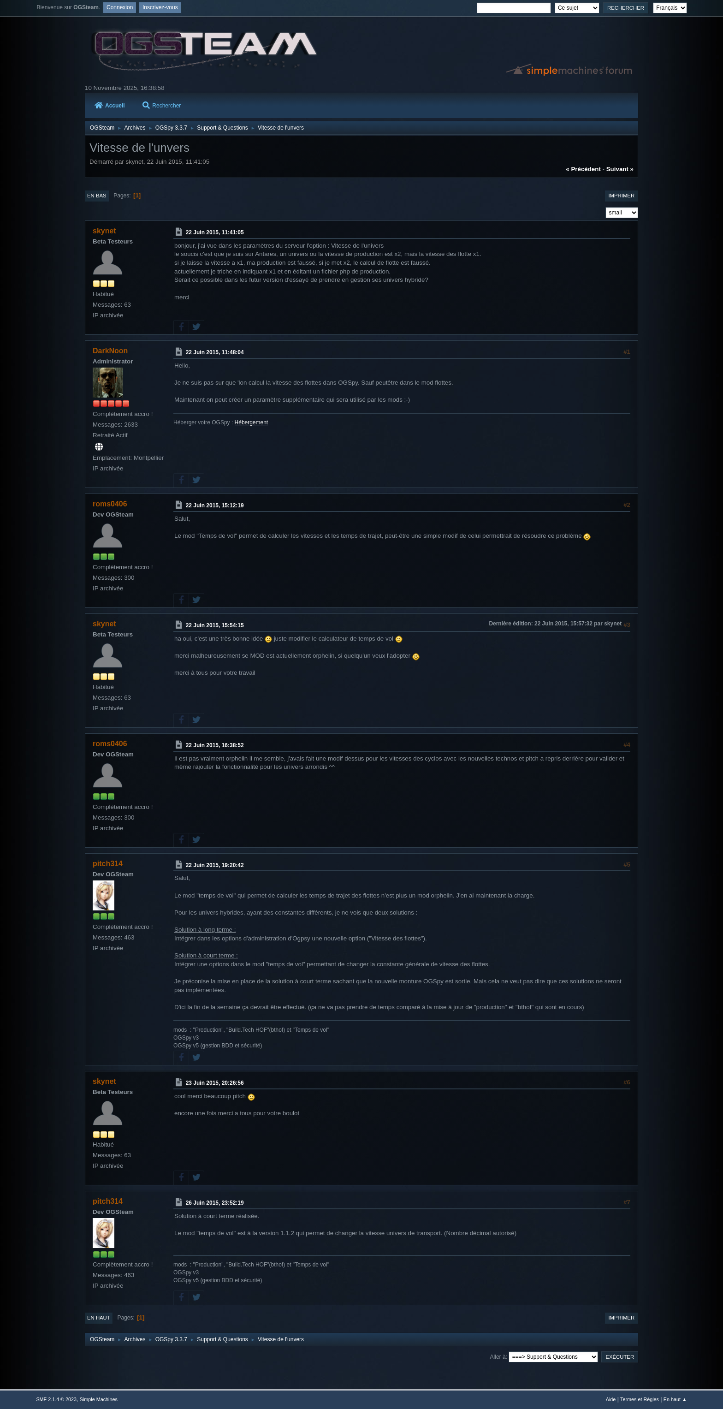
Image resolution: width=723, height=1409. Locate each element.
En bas (97, 195)
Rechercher (161, 105)
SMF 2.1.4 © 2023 (56, 1399)
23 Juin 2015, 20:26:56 (215, 1083)
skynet (104, 231)
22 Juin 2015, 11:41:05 (215, 232)
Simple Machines (99, 1399)
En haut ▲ (675, 1399)
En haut (98, 1317)
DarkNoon (110, 351)
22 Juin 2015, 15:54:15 (215, 625)
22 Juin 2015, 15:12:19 (215, 505)
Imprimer (621, 195)
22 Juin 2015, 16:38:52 (215, 745)
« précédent (583, 169)
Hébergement (251, 422)
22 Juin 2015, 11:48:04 (215, 352)
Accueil (110, 105)
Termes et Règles (639, 1399)
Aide (611, 1399)
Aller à (498, 1357)
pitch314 (108, 864)
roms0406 (110, 504)
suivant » (620, 169)
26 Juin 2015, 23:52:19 (215, 1203)
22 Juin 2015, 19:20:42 (215, 865)
